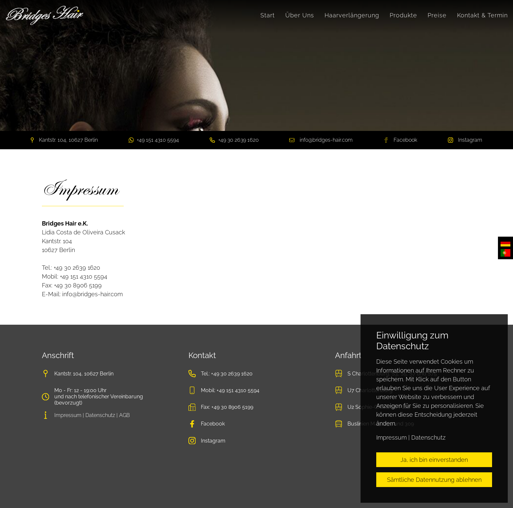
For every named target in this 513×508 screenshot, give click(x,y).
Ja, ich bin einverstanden (434, 459)
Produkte (403, 15)
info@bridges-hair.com (326, 140)
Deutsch (505, 243)
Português (505, 253)
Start (267, 15)
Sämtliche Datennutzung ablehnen (434, 479)
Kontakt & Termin (482, 15)
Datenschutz (100, 415)
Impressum (67, 415)
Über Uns (299, 15)
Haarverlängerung (352, 15)
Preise (437, 15)
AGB (124, 415)
